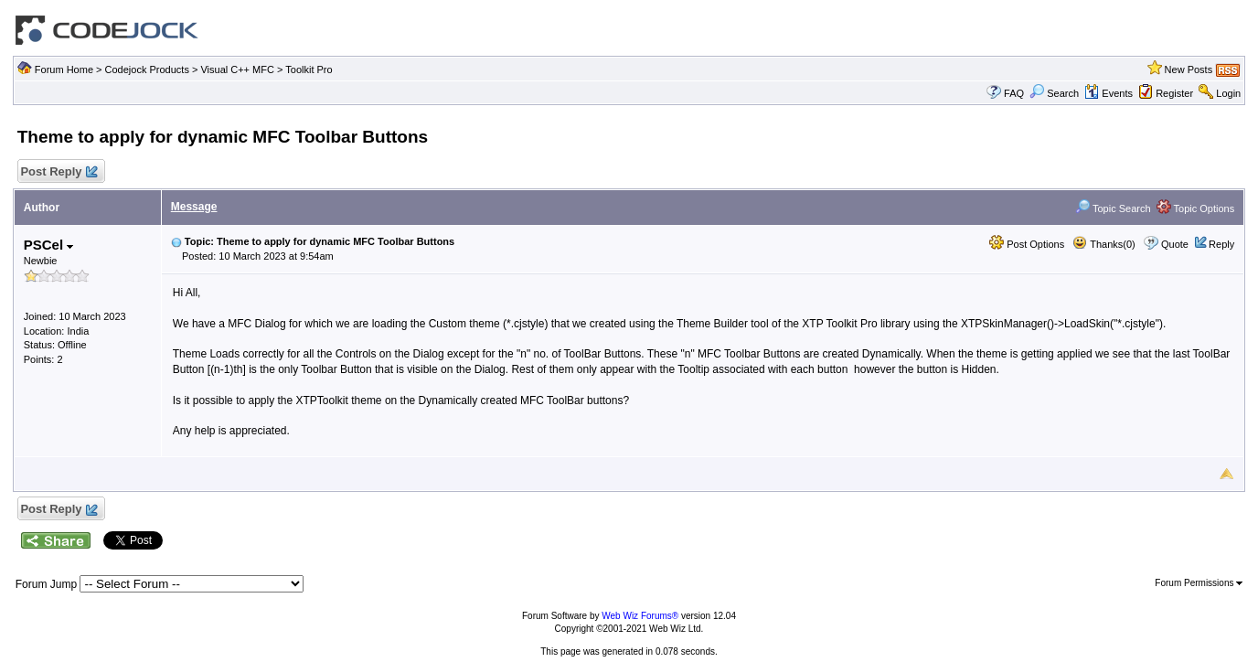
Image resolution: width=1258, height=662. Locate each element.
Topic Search (1112, 208)
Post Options (1026, 244)
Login (1228, 93)
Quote (1175, 244)
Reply (1221, 244)
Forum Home (64, 69)
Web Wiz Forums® (640, 616)
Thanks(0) (1103, 244)
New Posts (1189, 69)
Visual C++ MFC (237, 69)
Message (194, 206)
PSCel (49, 244)
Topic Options (1196, 208)
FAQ (1014, 93)
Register (1174, 93)
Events (1108, 93)
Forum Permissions (1198, 583)
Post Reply (58, 172)
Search (1054, 93)
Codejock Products (147, 69)
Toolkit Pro (308, 69)
